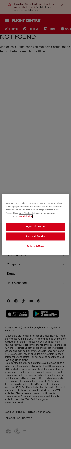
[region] (35, 224)
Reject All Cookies (35, 226)
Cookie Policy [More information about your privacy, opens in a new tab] (25, 216)
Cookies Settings (35, 246)
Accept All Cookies (35, 236)
